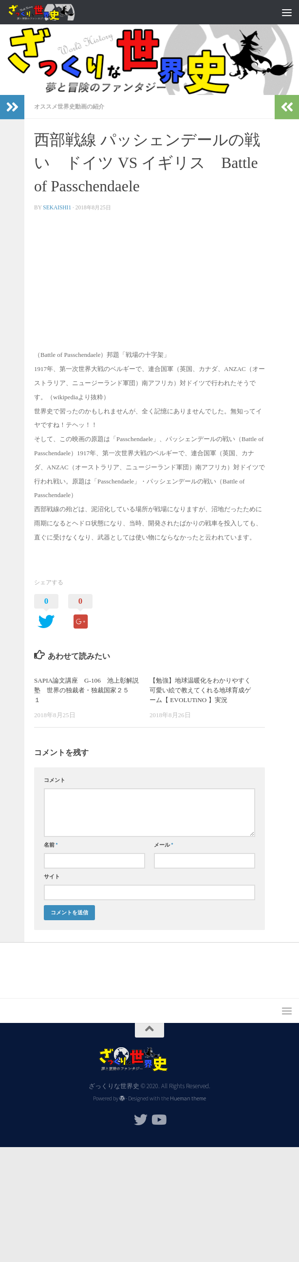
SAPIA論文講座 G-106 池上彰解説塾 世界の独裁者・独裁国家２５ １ (86, 690)
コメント (54, 780)
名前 (51, 844)
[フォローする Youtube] (158, 1120)
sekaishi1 (57, 207)
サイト (52, 876)
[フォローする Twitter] (141, 1120)
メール (163, 844)
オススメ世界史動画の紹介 (69, 106)
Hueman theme (188, 1098)
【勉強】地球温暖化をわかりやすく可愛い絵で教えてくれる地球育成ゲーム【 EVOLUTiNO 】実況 (200, 690)
